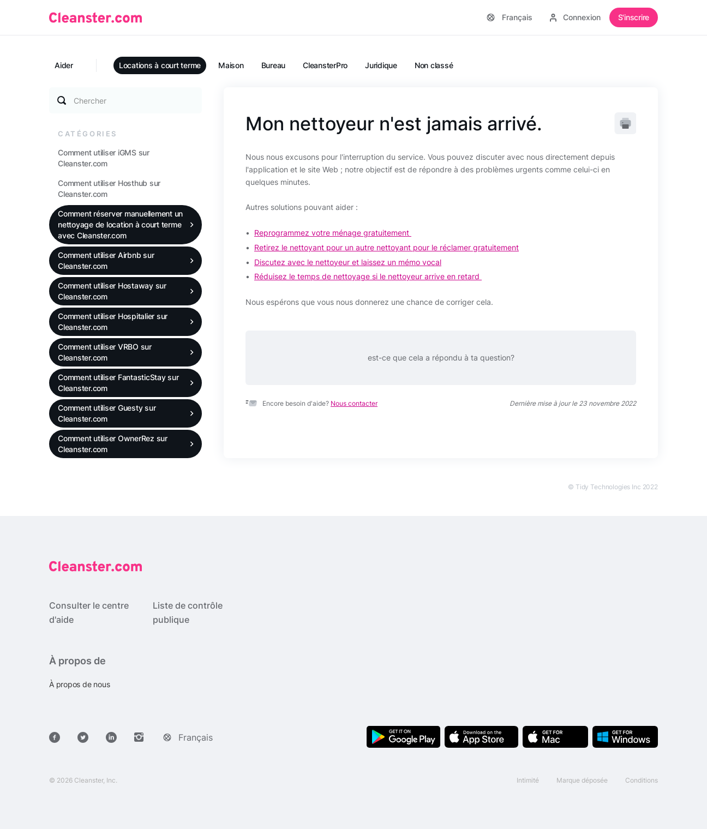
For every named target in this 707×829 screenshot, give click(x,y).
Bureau (273, 65)
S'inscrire (634, 17)
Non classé (434, 65)
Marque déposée (582, 780)
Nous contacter (354, 403)
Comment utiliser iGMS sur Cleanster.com (103, 158)
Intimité (528, 780)
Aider (64, 65)
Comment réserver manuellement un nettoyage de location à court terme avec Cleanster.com (120, 224)
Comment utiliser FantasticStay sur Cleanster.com (118, 383)
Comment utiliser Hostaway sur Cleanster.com (112, 291)
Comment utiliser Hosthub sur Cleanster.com (109, 188)
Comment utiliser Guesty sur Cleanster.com (106, 413)
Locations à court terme (160, 65)
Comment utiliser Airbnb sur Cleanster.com (106, 260)
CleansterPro (325, 65)
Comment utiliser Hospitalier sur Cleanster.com (112, 321)
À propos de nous (79, 684)
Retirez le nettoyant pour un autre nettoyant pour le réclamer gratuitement (386, 247)
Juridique (381, 65)
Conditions (641, 780)
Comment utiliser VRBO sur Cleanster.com (105, 352)
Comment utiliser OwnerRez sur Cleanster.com (112, 444)
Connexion (575, 17)
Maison (231, 65)
